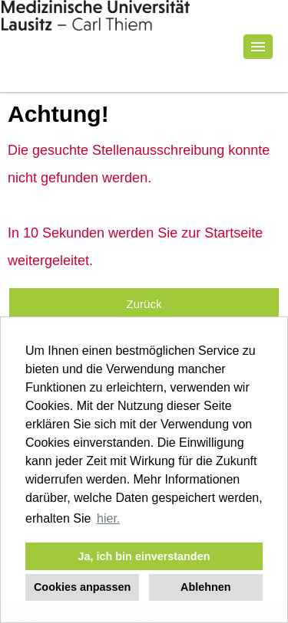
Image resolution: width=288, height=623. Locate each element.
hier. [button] (108, 518)
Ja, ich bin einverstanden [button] (144, 556)
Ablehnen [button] (205, 587)
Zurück (144, 303)
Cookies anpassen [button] (82, 587)
